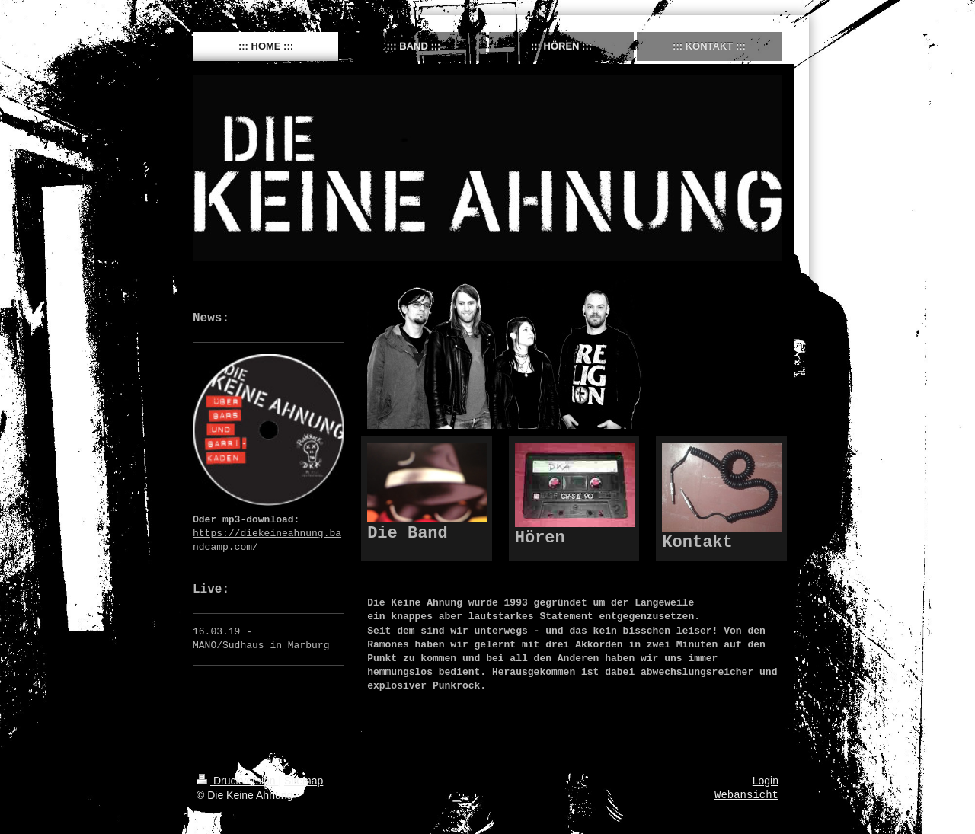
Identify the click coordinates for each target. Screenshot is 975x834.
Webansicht (746, 795)
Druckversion (237, 781)
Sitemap (303, 781)
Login (765, 781)
